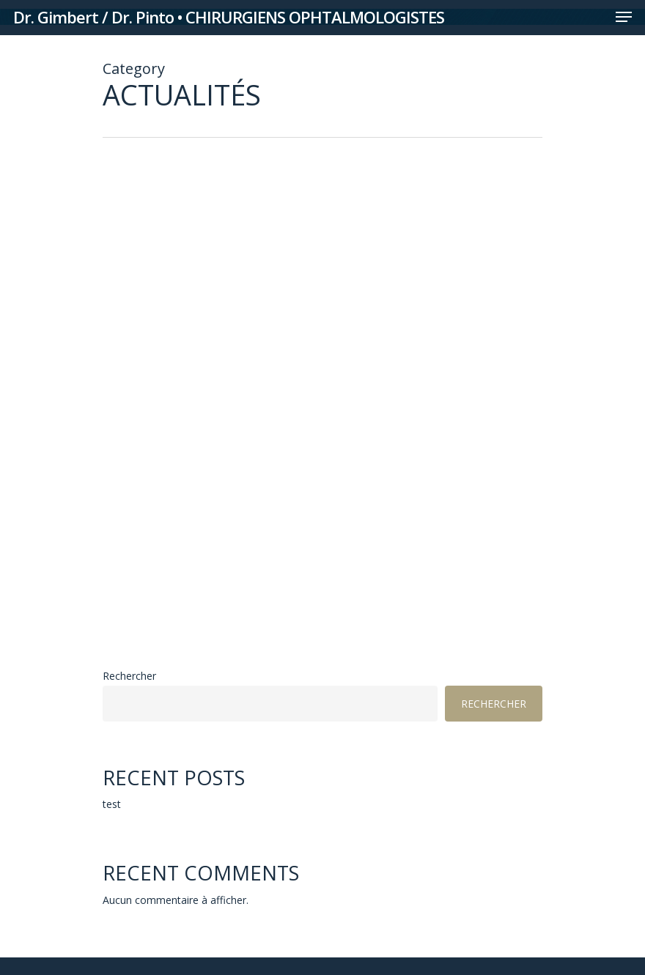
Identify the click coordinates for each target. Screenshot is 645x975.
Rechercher (129, 676)
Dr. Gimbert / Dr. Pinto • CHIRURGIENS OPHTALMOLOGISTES (228, 17)
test (112, 804)
